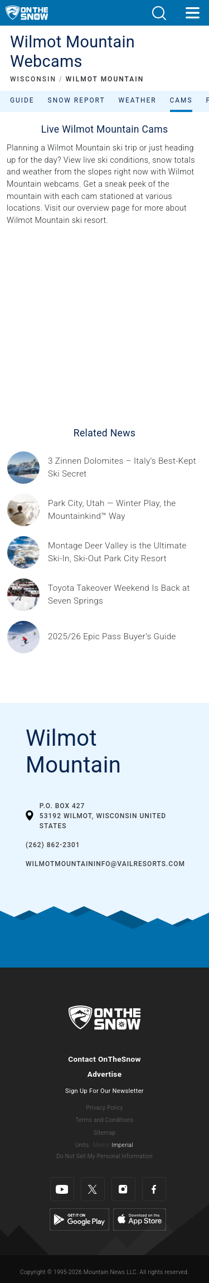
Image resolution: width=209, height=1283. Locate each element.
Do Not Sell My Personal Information (104, 1156)
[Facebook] (154, 1189)
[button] (159, 13)
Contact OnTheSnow (104, 1058)
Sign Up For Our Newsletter (104, 1091)
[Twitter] (93, 1189)
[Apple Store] (139, 1219)
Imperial (122, 1145)
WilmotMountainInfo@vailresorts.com (105, 864)
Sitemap (104, 1133)
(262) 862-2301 (53, 845)
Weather (138, 100)
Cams (181, 100)
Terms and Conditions (104, 1120)
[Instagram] (123, 1189)
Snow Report (76, 100)
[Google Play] (79, 1219)
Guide (22, 100)
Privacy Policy (104, 1108)
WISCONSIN (33, 79)
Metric (101, 1145)
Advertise (105, 1074)
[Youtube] (62, 1189)
